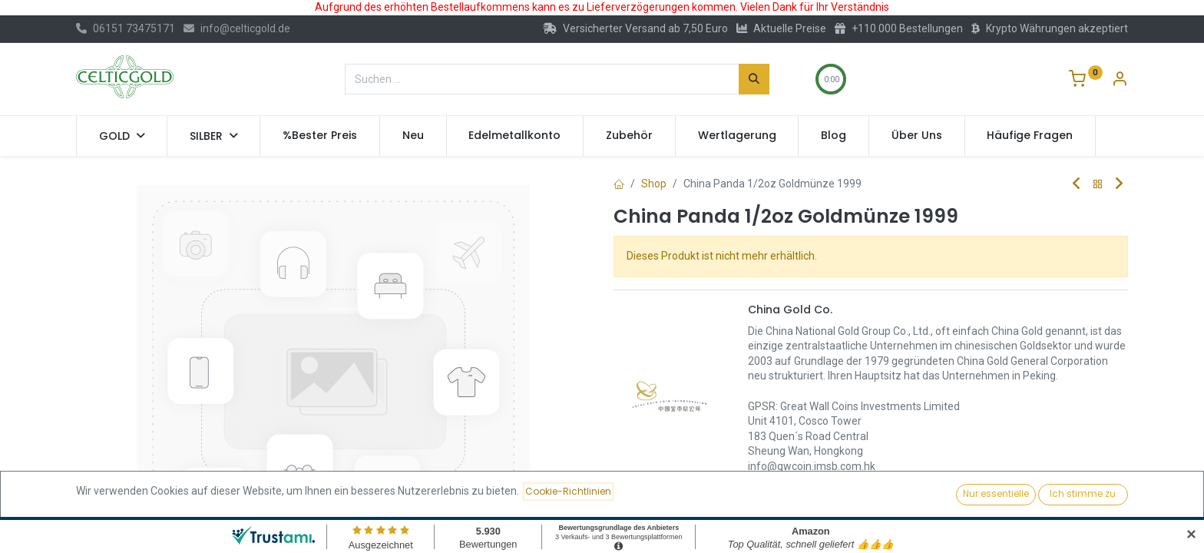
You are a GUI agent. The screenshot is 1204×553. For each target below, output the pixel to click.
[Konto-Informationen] (1119, 81)
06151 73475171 (125, 28)
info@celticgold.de (237, 28)
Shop (653, 183)
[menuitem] (319, 136)
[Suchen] (754, 79)
